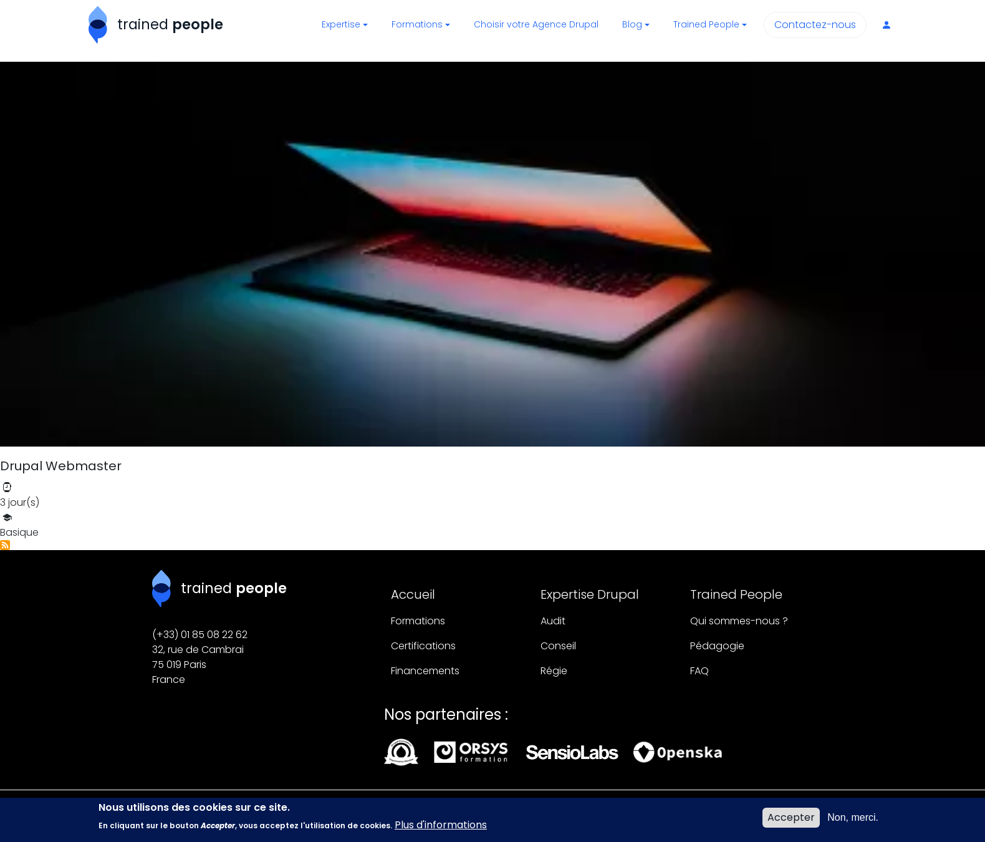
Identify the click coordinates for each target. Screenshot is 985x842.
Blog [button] (632, 24)
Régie (554, 671)
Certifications (423, 646)
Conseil (558, 646)
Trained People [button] (706, 24)
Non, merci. (852, 821)
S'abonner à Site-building (5, 545)
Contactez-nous (815, 24)
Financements (425, 671)
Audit (553, 621)
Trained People (736, 594)
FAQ (699, 671)
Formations (418, 621)
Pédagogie (717, 646)
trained (170, 24)
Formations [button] (417, 24)
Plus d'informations (441, 829)
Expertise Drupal (590, 594)
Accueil (413, 594)
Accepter (791, 821)
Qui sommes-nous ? (739, 621)
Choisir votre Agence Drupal (536, 24)
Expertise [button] (341, 24)
